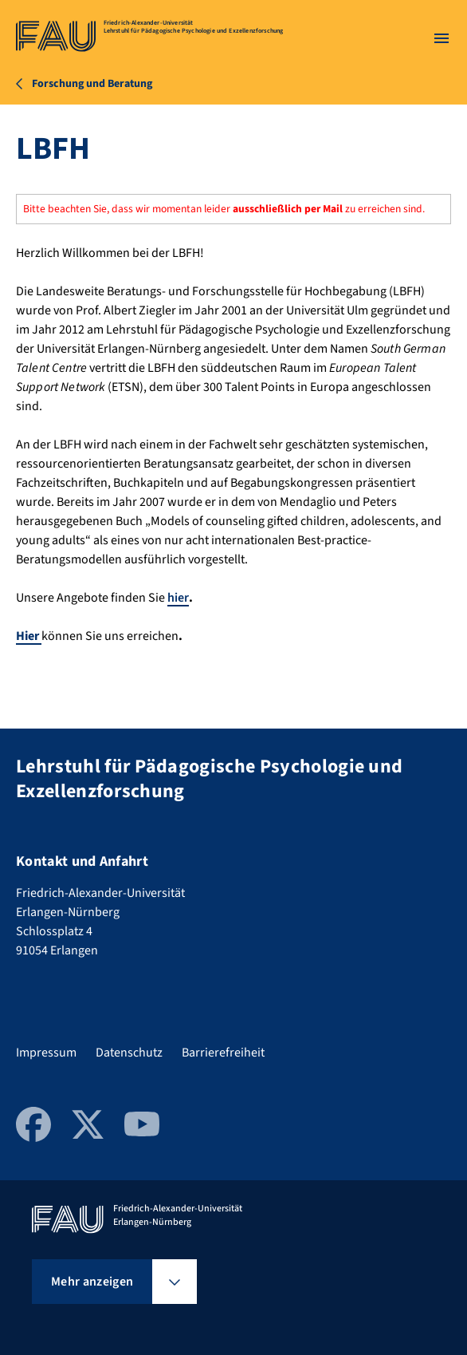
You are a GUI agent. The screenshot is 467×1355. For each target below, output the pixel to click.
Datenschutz (129, 1052)
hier (178, 597)
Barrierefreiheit (223, 1052)
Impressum (46, 1052)
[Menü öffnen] (441, 38)
